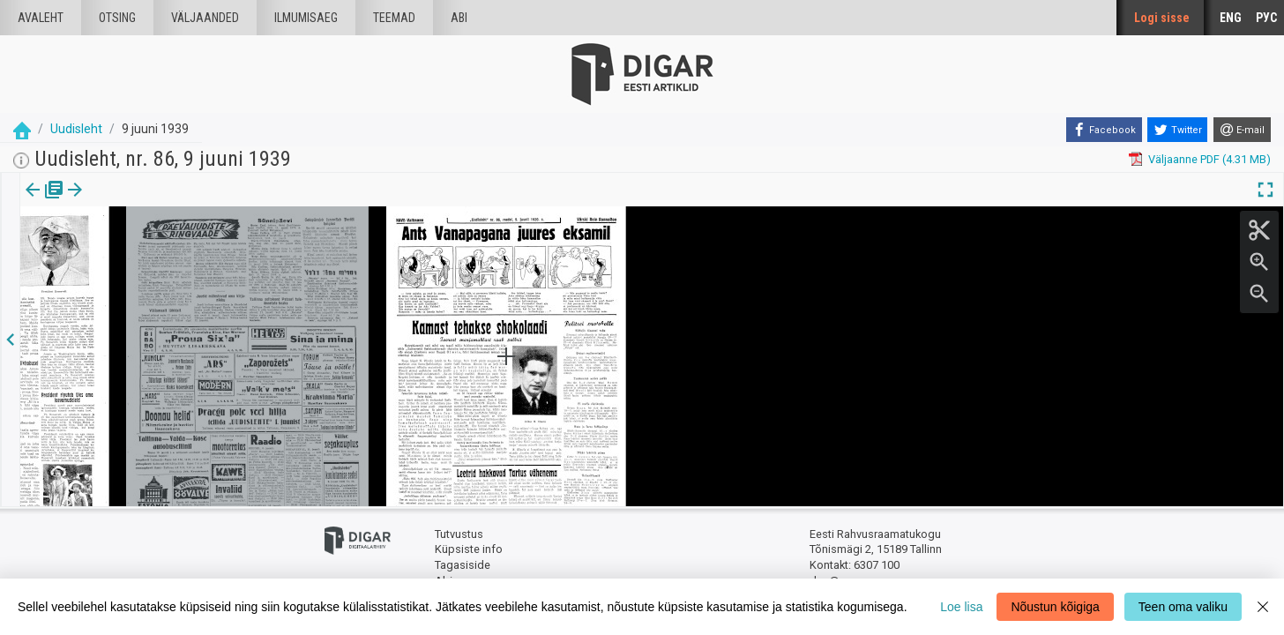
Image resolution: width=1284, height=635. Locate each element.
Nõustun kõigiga (1055, 607)
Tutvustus (459, 534)
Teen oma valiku (1183, 607)
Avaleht (40, 18)
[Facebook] (1104, 129)
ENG (1231, 18)
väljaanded (205, 18)
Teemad (394, 18)
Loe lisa (961, 607)
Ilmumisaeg (306, 18)
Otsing (117, 18)
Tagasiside (462, 565)
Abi (459, 18)
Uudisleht (76, 129)
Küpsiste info (469, 549)
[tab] (44, 202)
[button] (120, 202)
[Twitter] (1177, 129)
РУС (1266, 18)
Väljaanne (44, 202)
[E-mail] (1242, 129)
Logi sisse (1162, 18)
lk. (108, 202)
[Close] (1262, 607)
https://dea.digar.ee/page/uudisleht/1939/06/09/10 (150, 250)
